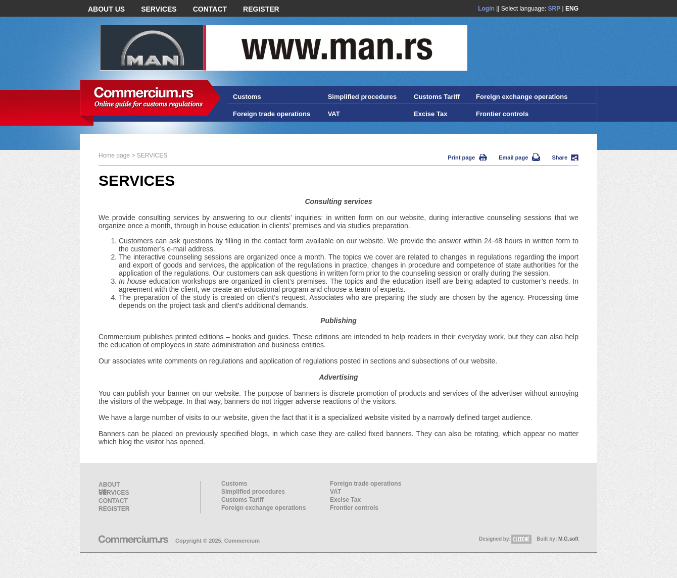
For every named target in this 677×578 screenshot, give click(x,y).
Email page (519, 157)
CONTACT (210, 9)
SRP (554, 8)
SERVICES (159, 9)
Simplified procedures (362, 96)
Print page (467, 157)
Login (486, 8)
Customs (247, 96)
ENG (571, 8)
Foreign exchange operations (521, 96)
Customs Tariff (437, 96)
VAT (334, 114)
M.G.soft (568, 539)
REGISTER (261, 9)
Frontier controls (502, 114)
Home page (114, 155)
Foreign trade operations (271, 114)
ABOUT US (106, 9)
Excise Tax (430, 114)
